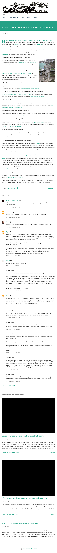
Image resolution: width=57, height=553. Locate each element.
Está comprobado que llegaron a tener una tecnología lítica (17, 94)
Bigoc (8, 232)
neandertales (5, 54)
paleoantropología (39, 122)
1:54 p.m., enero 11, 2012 (13, 381)
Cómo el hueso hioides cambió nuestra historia (23, 436)
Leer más (52, 452)
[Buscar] (51, 3)
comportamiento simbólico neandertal (29, 88)
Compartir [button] (50, 188)
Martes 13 (11, 40)
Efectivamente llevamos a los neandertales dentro (24, 498)
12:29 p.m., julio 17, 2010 (13, 369)
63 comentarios (14, 514)
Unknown (9, 212)
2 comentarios (13, 540)
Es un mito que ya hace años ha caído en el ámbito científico (17, 73)
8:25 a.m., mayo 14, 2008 (13, 265)
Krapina (22, 86)
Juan (7, 222)
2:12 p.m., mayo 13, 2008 (13, 217)
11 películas (17, 44)
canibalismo (29, 86)
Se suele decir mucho (7, 132)
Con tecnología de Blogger (28, 548)
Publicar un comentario (8, 385)
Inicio (3, 17)
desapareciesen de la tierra (37, 96)
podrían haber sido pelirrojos (15, 177)
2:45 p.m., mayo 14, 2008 (13, 317)
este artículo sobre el (17, 115)
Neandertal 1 (22, 62)
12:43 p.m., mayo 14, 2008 (13, 291)
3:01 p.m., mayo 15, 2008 (13, 329)
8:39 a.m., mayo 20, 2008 (13, 353)
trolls (7, 168)
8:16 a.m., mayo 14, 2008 (13, 255)
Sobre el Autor (26, 17)
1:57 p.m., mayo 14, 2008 (13, 306)
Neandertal (11, 188)
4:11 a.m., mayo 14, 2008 (13, 227)
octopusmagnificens (12, 200)
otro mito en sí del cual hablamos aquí (11, 126)
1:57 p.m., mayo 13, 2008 (13, 207)
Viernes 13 (39, 44)
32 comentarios (14, 452)
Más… (35, 17)
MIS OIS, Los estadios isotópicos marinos (20, 523)
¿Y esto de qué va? (13, 17)
